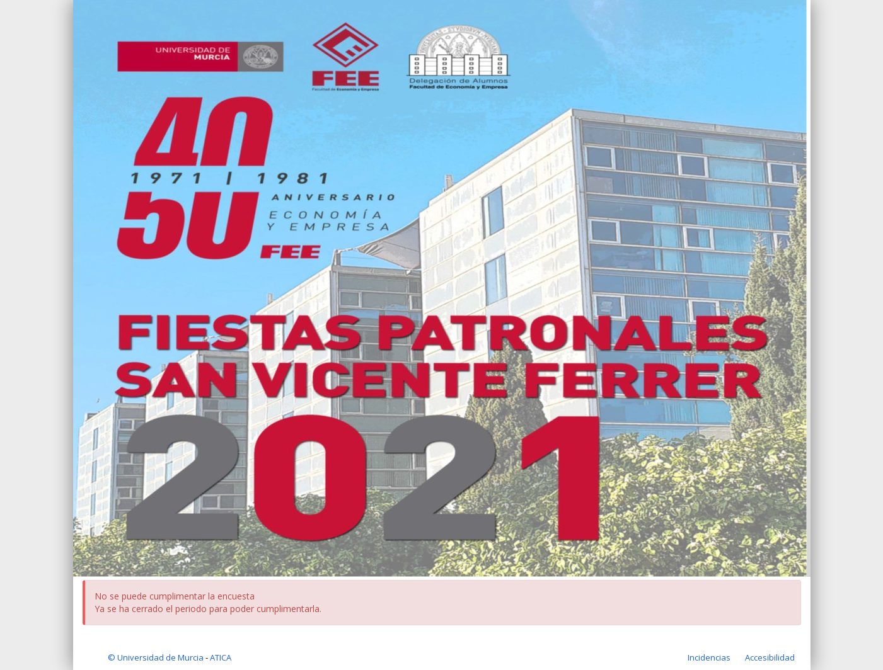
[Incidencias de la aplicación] (710, 657)
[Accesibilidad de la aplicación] (770, 657)
